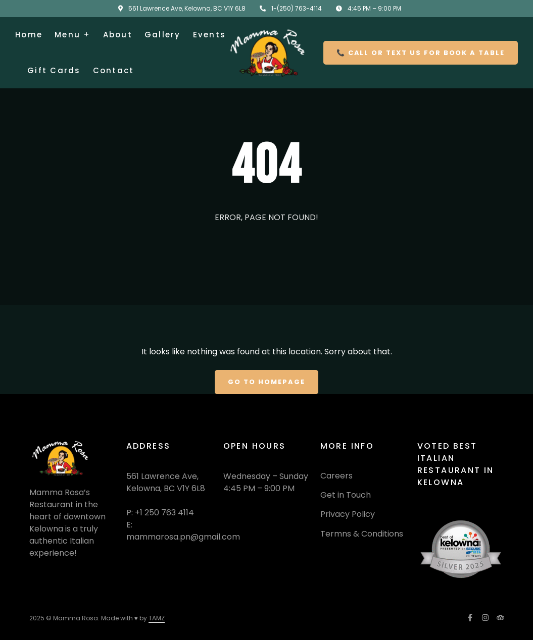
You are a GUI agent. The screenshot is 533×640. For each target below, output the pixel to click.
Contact (113, 70)
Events (209, 34)
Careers (336, 476)
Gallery (162, 34)
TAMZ (157, 618)
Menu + (73, 34)
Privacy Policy (347, 514)
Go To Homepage (266, 382)
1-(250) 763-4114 (296, 8)
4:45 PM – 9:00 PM (374, 8)
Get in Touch (345, 495)
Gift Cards (54, 70)
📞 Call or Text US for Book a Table (420, 53)
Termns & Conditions (361, 534)
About (117, 34)
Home (28, 34)
